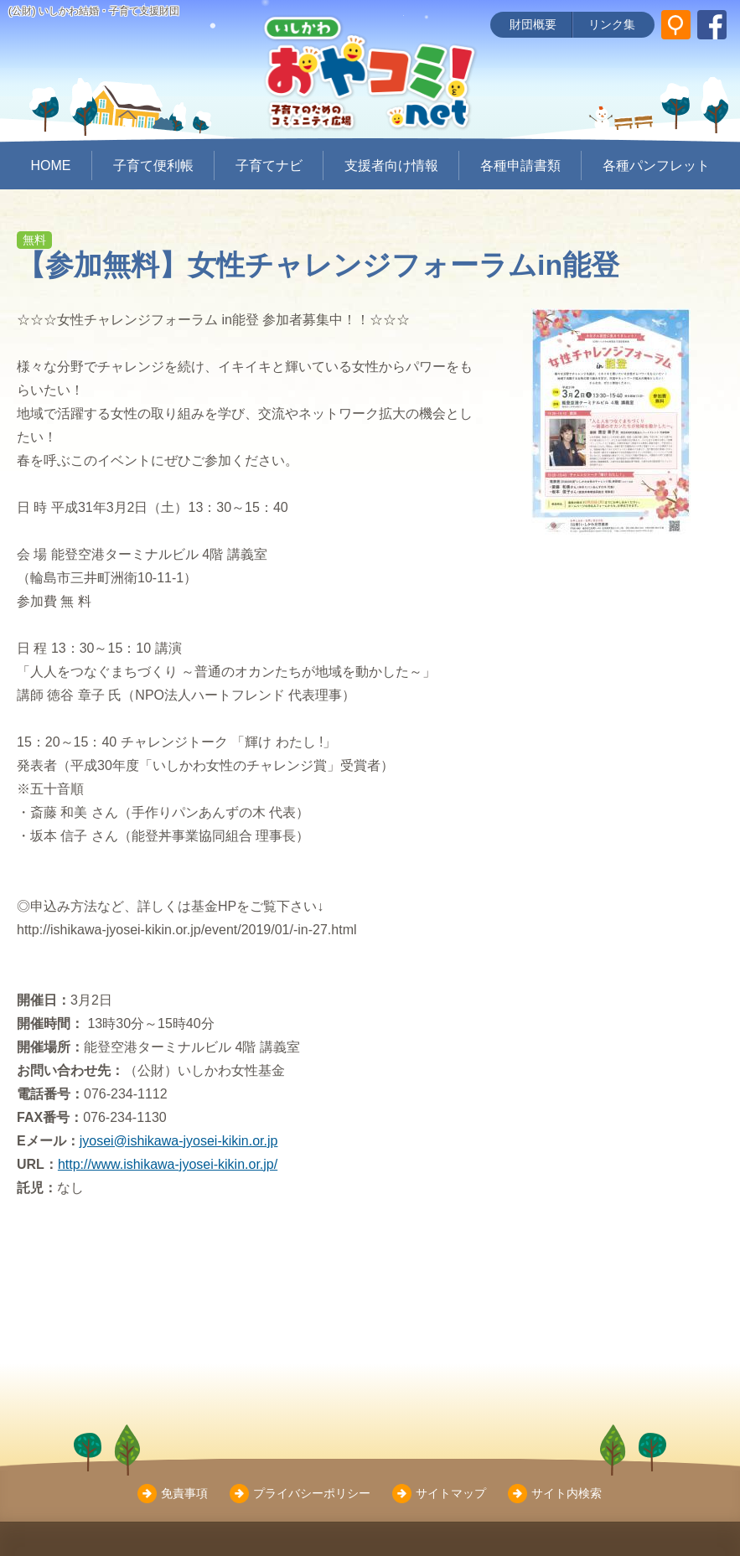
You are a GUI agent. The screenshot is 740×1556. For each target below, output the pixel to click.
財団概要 (533, 24)
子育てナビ (269, 165)
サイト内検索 (566, 1493)
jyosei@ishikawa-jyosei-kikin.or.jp (179, 1141)
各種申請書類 (520, 165)
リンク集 (611, 24)
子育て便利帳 (153, 165)
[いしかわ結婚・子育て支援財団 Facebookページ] (712, 24)
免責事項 (184, 1493)
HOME (51, 165)
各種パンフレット (656, 165)
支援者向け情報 (391, 165)
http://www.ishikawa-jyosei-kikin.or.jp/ (167, 1164)
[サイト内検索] (676, 24)
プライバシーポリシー (311, 1493)
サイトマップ (451, 1493)
